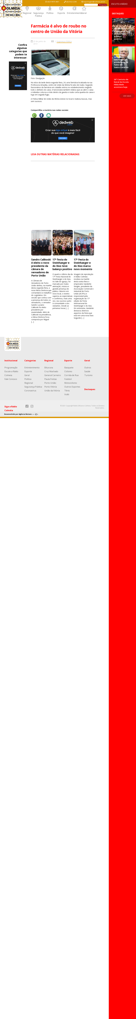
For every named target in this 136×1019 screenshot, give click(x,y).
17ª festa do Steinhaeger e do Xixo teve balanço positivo (62, 264)
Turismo (88, 375)
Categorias (30, 360)
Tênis (67, 390)
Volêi (66, 394)
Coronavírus (30, 390)
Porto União (50, 383)
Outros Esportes (72, 386)
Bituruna (48, 367)
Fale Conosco (10, 379)
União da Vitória (52, 390)
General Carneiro (52, 375)
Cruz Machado (51, 371)
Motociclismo (70, 383)
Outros (87, 367)
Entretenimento (74, 13)
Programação (10, 367)
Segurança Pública (38, 14)
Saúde (87, 371)
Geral (84, 13)
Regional (27, 13)
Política (49, 13)
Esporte (61, 13)
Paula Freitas (50, 379)
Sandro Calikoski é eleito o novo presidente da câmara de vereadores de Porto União (41, 267)
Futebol (68, 379)
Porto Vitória (50, 386)
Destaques (89, 389)
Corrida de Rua (71, 375)
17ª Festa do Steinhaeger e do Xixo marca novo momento (83, 264)
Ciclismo (68, 371)
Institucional (10, 360)
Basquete (68, 367)
